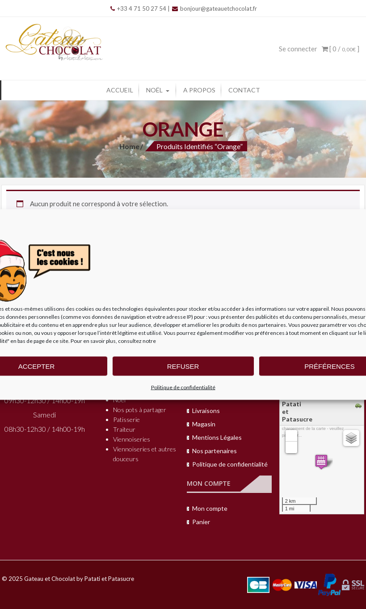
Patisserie (126, 419)
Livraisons (206, 410)
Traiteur (124, 429)
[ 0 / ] (340, 49)
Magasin (203, 424)
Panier (201, 522)
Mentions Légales (217, 437)
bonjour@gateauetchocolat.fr (214, 8)
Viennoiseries (131, 439)
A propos (199, 90)
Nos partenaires (214, 451)
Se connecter (298, 49)
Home (129, 146)
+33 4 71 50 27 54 (138, 8)
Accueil (119, 90)
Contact (244, 90)
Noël (154, 90)
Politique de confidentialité (183, 387)
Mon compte (209, 508)
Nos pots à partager (139, 409)
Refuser (183, 366)
